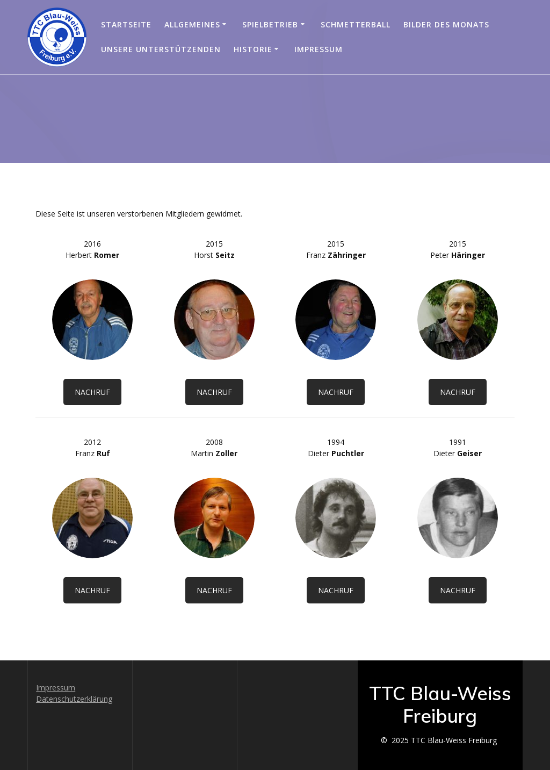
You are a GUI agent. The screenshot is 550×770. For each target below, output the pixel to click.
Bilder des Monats (446, 24)
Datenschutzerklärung (74, 699)
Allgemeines (192, 24)
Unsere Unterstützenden (161, 49)
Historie (253, 49)
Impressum (318, 49)
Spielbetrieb (270, 24)
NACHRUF (92, 392)
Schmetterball (355, 24)
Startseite (126, 24)
